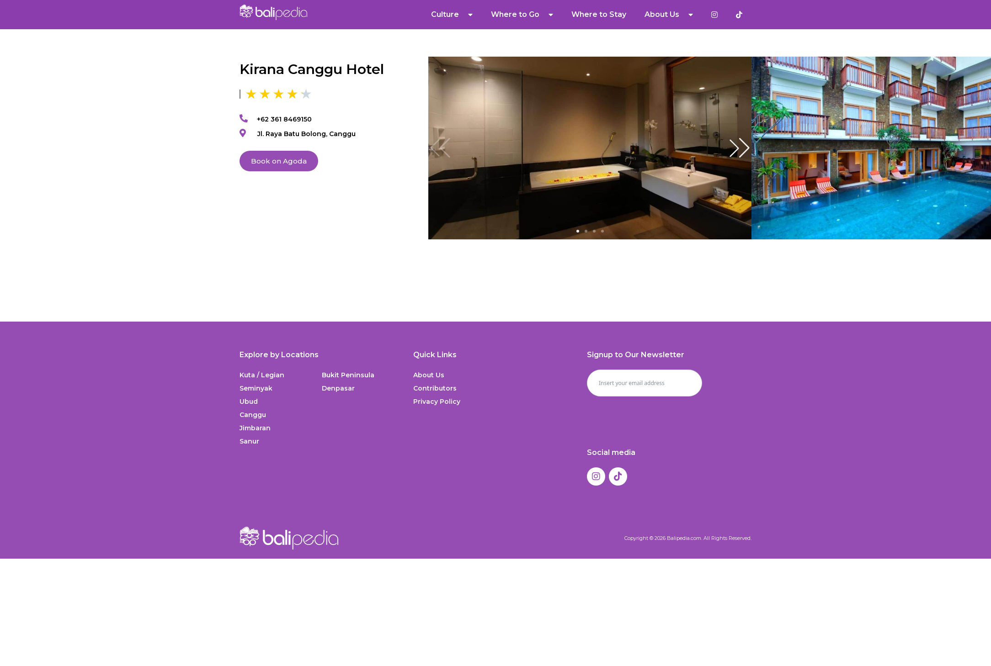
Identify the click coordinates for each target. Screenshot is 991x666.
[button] (740, 148)
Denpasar (338, 388)
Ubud (249, 401)
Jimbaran (255, 428)
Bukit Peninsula (348, 375)
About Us (669, 14)
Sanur (249, 441)
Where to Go (522, 14)
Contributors (435, 388)
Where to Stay (598, 14)
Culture (452, 14)
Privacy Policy (436, 401)
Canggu (253, 415)
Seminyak (256, 388)
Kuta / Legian (262, 375)
